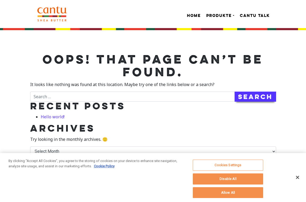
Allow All (228, 194)
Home (194, 16)
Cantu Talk (255, 16)
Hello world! (53, 117)
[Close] (297, 179)
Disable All (228, 180)
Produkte (219, 16)
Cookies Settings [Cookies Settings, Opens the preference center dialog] (227, 167)
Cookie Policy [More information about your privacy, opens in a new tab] (104, 167)
